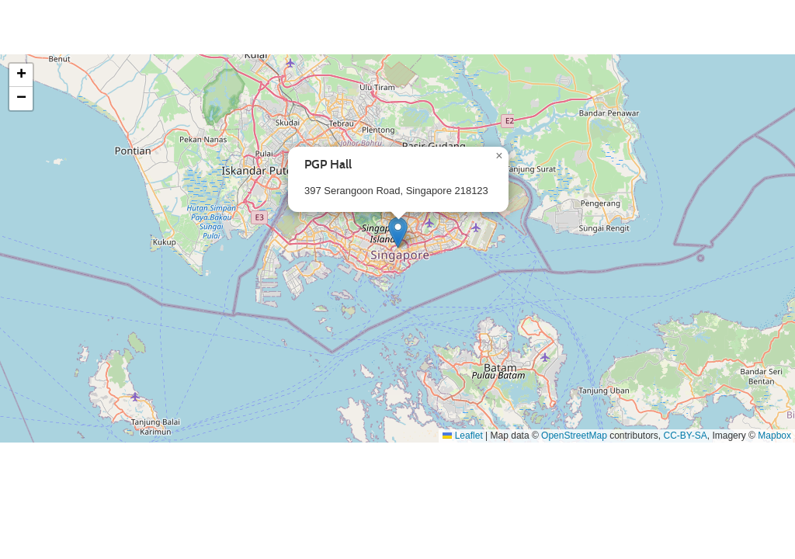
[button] (398, 232)
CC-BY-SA (685, 435)
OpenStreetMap (574, 435)
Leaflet (462, 435)
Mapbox (774, 435)
